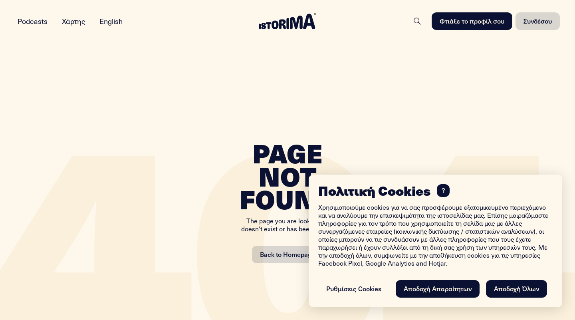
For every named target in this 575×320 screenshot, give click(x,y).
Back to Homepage (287, 254)
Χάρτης (73, 21)
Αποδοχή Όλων (516, 288)
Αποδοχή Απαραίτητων (438, 288)
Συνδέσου (537, 20)
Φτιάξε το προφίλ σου (472, 20)
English (111, 21)
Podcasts (33, 21)
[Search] (417, 21)
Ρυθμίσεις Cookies (353, 288)
